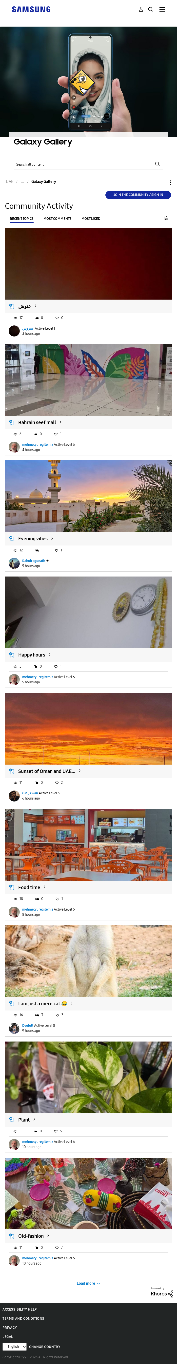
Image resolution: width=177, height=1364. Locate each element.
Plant (24, 1120)
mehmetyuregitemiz (37, 445)
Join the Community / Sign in (138, 195)
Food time (29, 887)
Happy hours (31, 655)
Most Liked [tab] (90, 219)
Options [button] (162, 182)
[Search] (88, 164)
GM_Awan (30, 793)
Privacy (9, 1328)
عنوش (24, 306)
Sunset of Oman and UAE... (46, 771)
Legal (7, 1337)
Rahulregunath (33, 561)
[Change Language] (14, 1347)
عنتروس (28, 328)
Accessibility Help (19, 1309)
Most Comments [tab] (57, 219)
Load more (86, 1283)
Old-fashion (31, 1236)
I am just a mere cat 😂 (42, 1004)
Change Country (44, 1347)
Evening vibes (33, 539)
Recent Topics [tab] (22, 219)
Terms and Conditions (23, 1318)
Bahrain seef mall (37, 422)
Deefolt (27, 1026)
